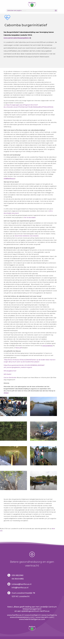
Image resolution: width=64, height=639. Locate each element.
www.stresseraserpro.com (22, 617)
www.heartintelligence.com (32, 619)
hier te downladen (30, 217)
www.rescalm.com (44, 617)
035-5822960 (17, 575)
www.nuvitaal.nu (49, 615)
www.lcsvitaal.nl (32, 615)
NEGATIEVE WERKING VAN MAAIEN (26, 236)
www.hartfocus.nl (15, 615)
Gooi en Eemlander (10, 377)
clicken (6, 393)
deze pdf (19, 348)
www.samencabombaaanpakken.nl (17, 38)
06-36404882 (18, 579)
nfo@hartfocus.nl (20, 587)
